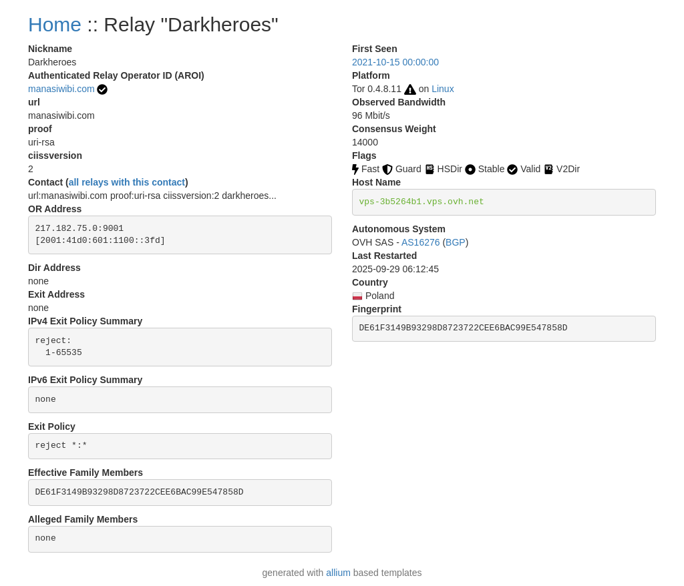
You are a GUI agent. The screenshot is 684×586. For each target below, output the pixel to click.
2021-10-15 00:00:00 (395, 62)
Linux (443, 88)
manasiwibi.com (61, 88)
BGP (456, 242)
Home (54, 24)
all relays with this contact (127, 182)
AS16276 (420, 242)
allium (338, 572)
